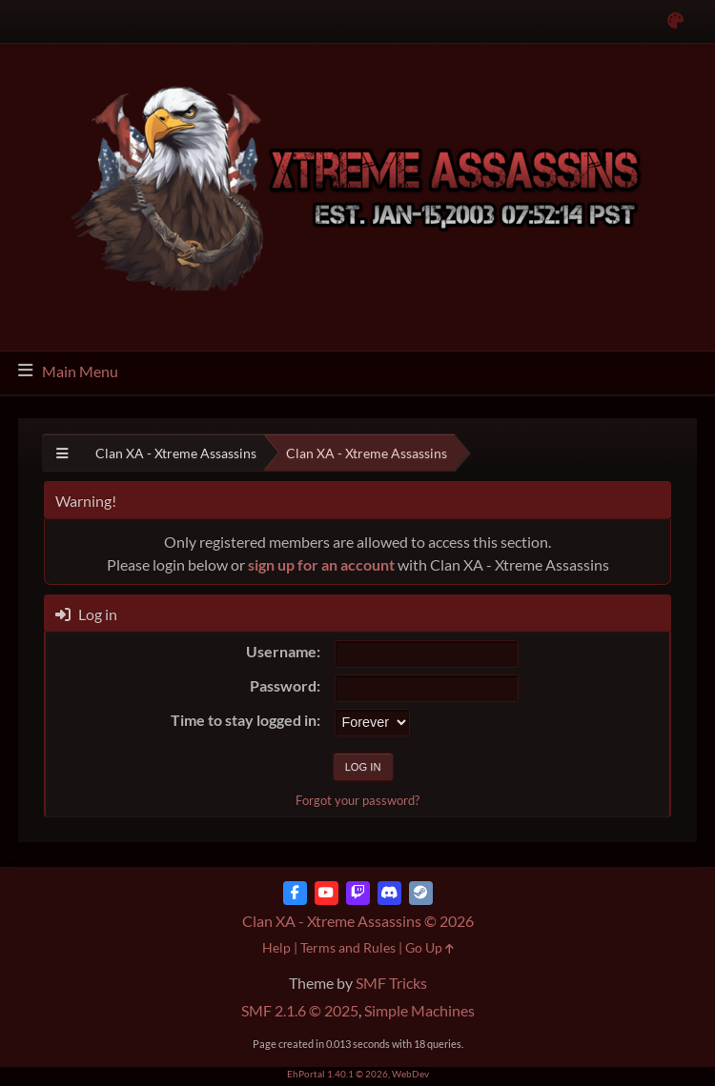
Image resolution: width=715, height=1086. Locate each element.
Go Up (429, 947)
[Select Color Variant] (675, 21)
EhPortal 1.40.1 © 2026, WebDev (358, 1073)
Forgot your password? (357, 800)
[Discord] (389, 893)
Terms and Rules (348, 947)
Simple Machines (419, 1010)
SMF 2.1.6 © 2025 (299, 1010)
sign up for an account (321, 564)
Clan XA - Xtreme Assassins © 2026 (358, 921)
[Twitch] (358, 893)
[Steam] (421, 893)
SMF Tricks (391, 983)
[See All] (62, 453)
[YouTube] (326, 893)
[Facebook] (295, 893)
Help (276, 947)
